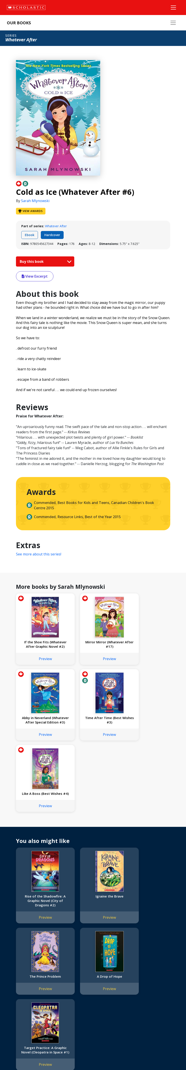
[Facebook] (148, 977)
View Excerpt (35, 276)
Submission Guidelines (24, 1024)
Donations (15, 1003)
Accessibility (16, 998)
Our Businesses (19, 987)
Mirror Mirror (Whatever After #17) (93, 644)
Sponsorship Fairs (20, 1008)
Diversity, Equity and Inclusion (29, 992)
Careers (13, 1019)
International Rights (75, 976)
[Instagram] (140, 977)
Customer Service (150, 983)
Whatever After (56, 226)
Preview (39, 663)
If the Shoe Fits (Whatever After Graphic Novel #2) (39, 646)
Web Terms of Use (58, 1057)
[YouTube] (157, 977)
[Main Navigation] (173, 7)
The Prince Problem (146, 829)
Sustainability (17, 1013)
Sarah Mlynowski (35, 200)
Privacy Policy (32, 1057)
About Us (14, 976)
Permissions (70, 982)
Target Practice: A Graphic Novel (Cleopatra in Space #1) (93, 913)
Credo (12, 982)
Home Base (113, 976)
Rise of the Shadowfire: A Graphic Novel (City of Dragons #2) (39, 833)
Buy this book (44, 261)
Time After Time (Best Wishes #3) (40, 724)
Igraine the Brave (93, 829)
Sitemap (14, 1057)
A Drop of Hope (39, 909)
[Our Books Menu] (173, 23)
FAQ (64, 987)
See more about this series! (38, 554)
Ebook (29, 235)
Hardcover (52, 235)
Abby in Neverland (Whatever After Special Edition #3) (146, 646)
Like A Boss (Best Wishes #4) (93, 724)
